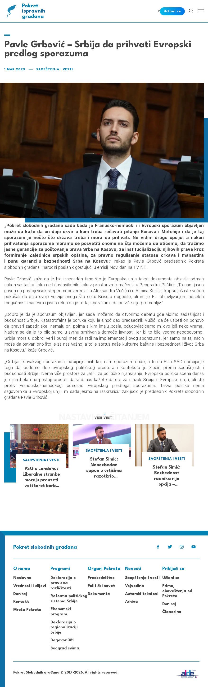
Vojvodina (134, 586)
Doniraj (20, 594)
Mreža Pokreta (27, 610)
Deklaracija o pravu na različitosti (63, 583)
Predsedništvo (101, 578)
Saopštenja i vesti (54, 69)
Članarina (171, 612)
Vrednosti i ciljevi (29, 586)
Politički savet (101, 586)
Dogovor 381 (62, 640)
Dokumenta (99, 594)
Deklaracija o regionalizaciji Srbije (63, 627)
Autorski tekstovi (141, 594)
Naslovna (22, 578)
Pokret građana (34, 11)
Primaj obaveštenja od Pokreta (177, 591)
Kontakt (21, 602)
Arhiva (131, 602)
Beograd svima (64, 648)
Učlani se (170, 578)
